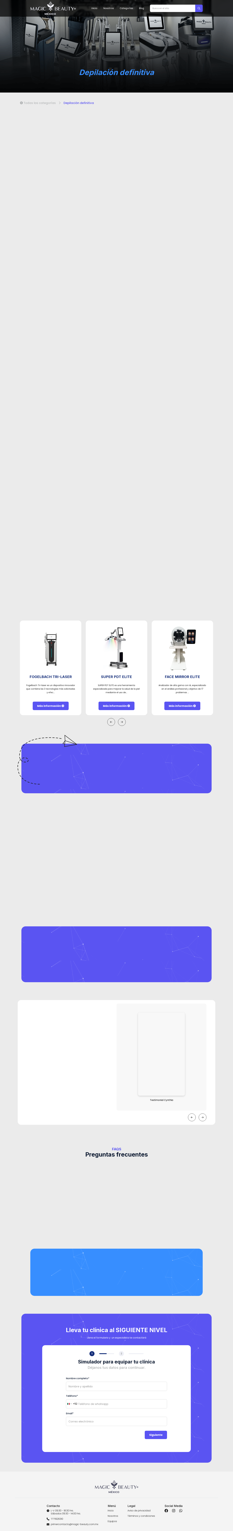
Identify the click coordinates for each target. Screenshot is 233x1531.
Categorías (126, 8)
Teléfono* (72, 1403)
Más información (50, 706)
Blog (141, 8)
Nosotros (108, 8)
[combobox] (71, 1411)
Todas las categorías (38, 102)
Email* (70, 1421)
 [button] (111, 722)
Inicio (94, 8)
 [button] (122, 722)
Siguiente (156, 1442)
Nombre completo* (77, 1386)
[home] (53, 8)
